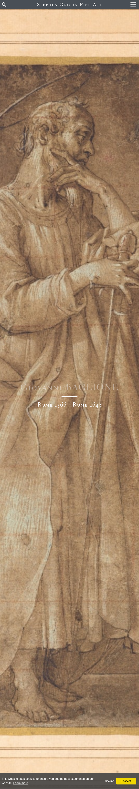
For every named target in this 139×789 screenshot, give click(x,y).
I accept (126, 781)
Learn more (20, 783)
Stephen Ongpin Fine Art (69, 4)
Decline (109, 781)
